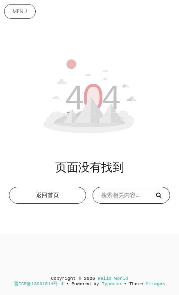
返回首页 (47, 195)
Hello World (113, 278)
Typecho (111, 283)
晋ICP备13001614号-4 (38, 283)
